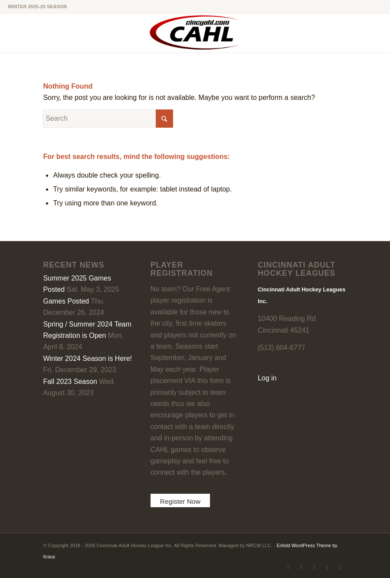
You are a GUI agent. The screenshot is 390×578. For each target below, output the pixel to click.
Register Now (181, 501)
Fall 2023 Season (70, 381)
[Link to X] (288, 567)
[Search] (108, 118)
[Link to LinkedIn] (314, 567)
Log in (267, 378)
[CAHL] (195, 33)
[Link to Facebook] (301, 567)
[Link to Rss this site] (340, 567)
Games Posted (66, 301)
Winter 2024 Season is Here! (87, 358)
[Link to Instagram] (327, 567)
